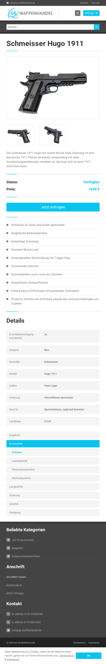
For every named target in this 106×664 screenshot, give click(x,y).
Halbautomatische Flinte (26, 556)
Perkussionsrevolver (23, 469)
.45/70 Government (23, 540)
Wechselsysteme (21, 478)
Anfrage (91, 13)
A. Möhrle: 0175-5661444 (26, 622)
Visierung (14, 495)
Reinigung (14, 512)
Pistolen (17, 452)
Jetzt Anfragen (53, 207)
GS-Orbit (84, 3)
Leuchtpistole (19, 460)
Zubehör (14, 503)
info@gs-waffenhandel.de (20, 3)
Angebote (14, 435)
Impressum (13, 659)
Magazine (17, 548)
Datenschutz (67, 655)
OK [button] (88, 655)
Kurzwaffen (15, 443)
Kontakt (96, 3)
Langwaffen (16, 486)
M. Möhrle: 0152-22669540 (27, 614)
